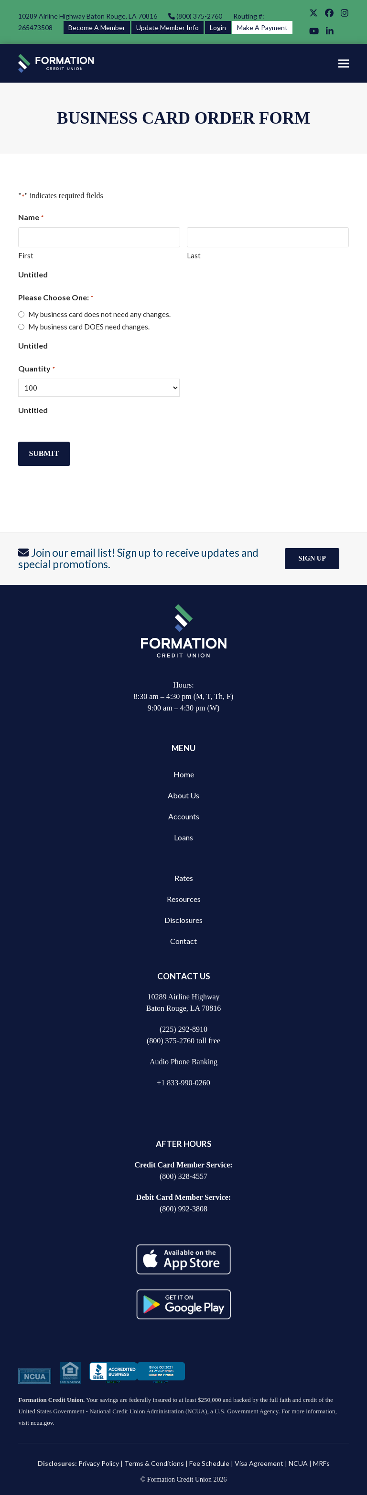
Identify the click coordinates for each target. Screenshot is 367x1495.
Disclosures (183, 919)
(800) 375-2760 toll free (183, 1041)
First (25, 255)
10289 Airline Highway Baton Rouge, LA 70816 (87, 16)
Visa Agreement (259, 1463)
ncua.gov (42, 1422)
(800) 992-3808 (183, 1209)
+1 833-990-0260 (183, 1083)
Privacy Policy (98, 1463)
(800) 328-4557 (183, 1176)
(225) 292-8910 (183, 1029)
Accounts (183, 816)
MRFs (321, 1463)
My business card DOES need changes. (89, 326)
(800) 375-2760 (198, 16)
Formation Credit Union (179, 1479)
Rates (183, 877)
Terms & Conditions (154, 1463)
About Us (183, 795)
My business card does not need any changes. (99, 314)
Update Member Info (167, 27)
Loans (183, 837)
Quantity (36, 369)
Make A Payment (262, 27)
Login (218, 27)
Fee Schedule (209, 1463)
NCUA (298, 1463)
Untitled (33, 274)
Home (183, 774)
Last (194, 255)
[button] (343, 63)
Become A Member (96, 27)
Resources (184, 898)
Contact (183, 940)
